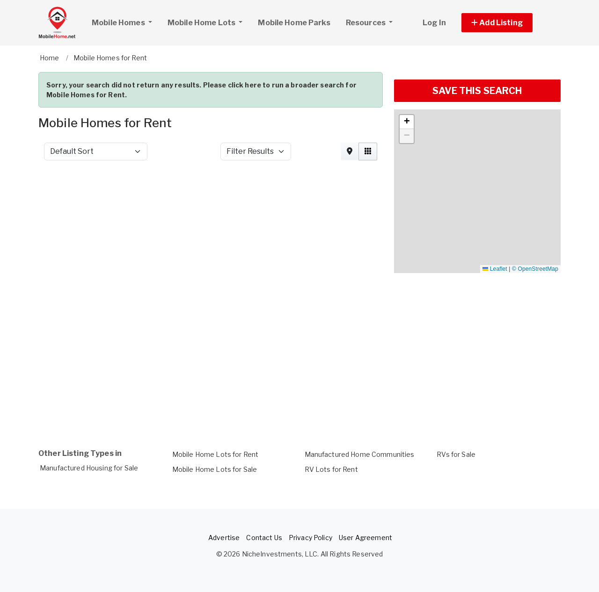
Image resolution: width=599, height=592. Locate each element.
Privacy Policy (310, 537)
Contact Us (264, 537)
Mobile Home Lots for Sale (214, 469)
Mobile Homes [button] (125, 21)
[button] (507, 23)
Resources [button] (366, 22)
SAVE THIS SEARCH (477, 90)
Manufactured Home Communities (360, 454)
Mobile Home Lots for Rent (215, 454)
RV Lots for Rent (331, 469)
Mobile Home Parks (294, 22)
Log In (434, 22)
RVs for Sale (456, 454)
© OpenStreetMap (535, 269)
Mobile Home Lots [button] (202, 22)
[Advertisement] (210, 193)
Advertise (224, 537)
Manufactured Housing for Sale (89, 468)
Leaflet (494, 269)
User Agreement (365, 537)
